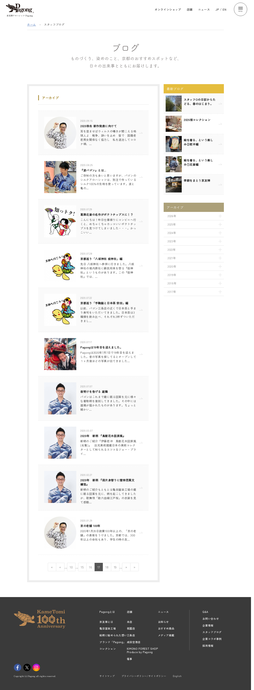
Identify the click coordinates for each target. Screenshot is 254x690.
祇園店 (131, 628)
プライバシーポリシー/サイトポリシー (143, 676)
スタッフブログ (212, 632)
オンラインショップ (168, 9)
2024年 (172, 233)
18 (106, 567)
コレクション (107, 649)
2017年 (172, 292)
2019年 (172, 275)
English (177, 676)
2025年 (172, 224)
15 (82, 567)
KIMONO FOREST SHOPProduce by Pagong (142, 650)
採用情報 (207, 646)
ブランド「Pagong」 (112, 642)
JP (217, 9)
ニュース (204, 9)
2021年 (172, 258)
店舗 (190, 9)
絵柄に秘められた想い (113, 635)
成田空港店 (134, 642)
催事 (129, 659)
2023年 (172, 241)
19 (115, 567)
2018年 (172, 283)
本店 (129, 622)
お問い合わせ (210, 618)
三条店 (131, 635)
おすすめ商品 (166, 628)
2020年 (172, 266)
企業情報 (207, 625)
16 (90, 567)
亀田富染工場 (107, 628)
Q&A (205, 612)
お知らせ (163, 622)
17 (98, 567)
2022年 (172, 250)
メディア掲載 (166, 635)
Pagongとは (107, 612)
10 (71, 567)
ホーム (31, 24)
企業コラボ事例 (212, 639)
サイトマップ (107, 676)
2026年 (172, 216)
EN (224, 9)
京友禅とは (106, 622)
